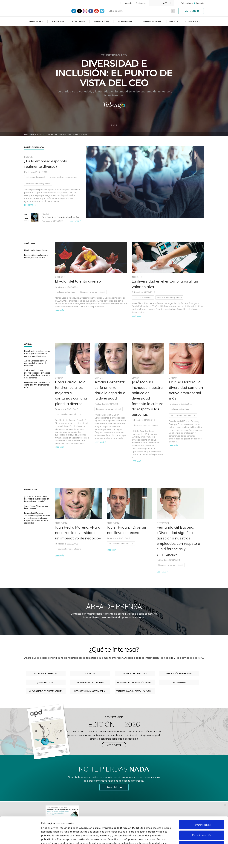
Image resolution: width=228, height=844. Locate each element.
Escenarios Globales (45, 673)
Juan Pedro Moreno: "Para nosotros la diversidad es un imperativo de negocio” (36, 499)
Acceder (129, 3)
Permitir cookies (202, 802)
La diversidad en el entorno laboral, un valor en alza (36, 256)
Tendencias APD (151, 21)
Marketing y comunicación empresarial (135, 682)
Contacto (200, 3)
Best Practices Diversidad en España (60, 217)
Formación (58, 21)
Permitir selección (201, 813)
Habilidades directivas (135, 673)
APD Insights (36, 134)
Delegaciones (187, 3)
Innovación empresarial (179, 673)
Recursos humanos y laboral (38, 183)
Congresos (78, 21)
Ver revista (114, 745)
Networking (101, 21)
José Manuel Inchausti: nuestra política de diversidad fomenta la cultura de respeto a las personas (37, 374)
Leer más (29, 205)
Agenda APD (36, 21)
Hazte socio (191, 11)
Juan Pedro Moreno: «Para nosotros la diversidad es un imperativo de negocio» (78, 532)
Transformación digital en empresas (135, 691)
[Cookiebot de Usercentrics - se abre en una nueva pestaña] (20, 838)
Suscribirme (114, 787)
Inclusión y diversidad (35, 177)
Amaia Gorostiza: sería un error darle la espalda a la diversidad (35, 363)
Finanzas (90, 673)
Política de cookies (116, 824)
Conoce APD (192, 21)
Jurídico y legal (45, 682)
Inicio (26, 134)
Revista (173, 21)
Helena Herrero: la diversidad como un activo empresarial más (37, 385)
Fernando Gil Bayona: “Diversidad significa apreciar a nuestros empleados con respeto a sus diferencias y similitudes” (37, 518)
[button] (111, 125)
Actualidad (125, 21)
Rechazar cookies (201, 823)
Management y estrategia (90, 682)
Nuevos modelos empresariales (63, 177)
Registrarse (141, 3)
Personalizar (167, 837)
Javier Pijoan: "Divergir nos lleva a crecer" (36, 507)
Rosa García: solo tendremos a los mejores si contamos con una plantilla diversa (37, 353)
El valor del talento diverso (35, 250)
